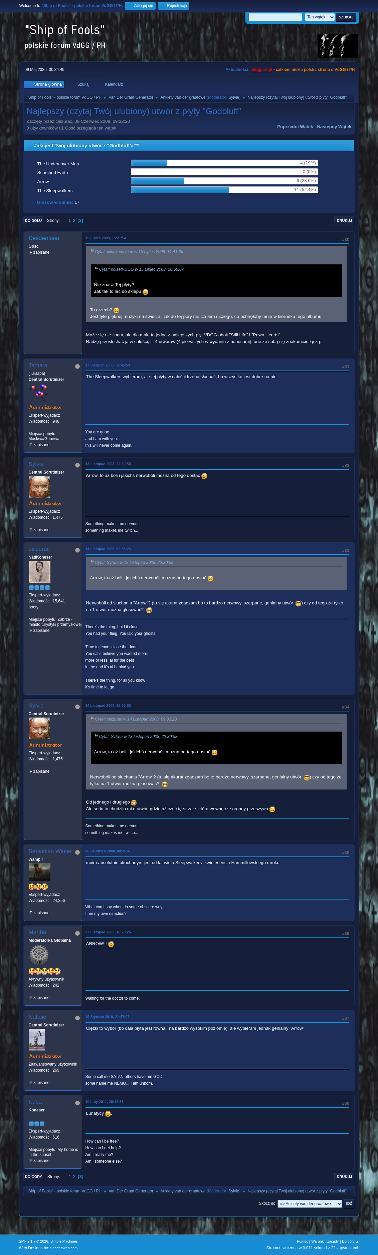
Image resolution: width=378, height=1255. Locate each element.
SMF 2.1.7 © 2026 (33, 1241)
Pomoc (302, 1241)
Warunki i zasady (325, 1241)
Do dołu (33, 221)
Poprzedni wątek (295, 126)
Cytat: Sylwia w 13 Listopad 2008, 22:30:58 (134, 562)
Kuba (35, 1102)
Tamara (38, 365)
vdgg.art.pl (262, 69)
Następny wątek (334, 126)
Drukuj (344, 221)
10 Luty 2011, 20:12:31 (104, 1102)
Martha (37, 932)
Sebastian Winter (50, 851)
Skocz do (267, 1203)
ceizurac (39, 549)
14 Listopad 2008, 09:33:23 (108, 549)
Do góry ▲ (350, 1241)
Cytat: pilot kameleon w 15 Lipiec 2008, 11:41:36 (139, 252)
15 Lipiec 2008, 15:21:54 (105, 238)
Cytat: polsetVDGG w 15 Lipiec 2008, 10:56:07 (141, 269)
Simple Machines (64, 1241)
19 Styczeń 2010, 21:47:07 (107, 1017)
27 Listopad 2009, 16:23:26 (108, 932)
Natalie (37, 1017)
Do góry (33, 1177)
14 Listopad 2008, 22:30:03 (108, 705)
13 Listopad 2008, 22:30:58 (108, 464)
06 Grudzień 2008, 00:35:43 (108, 851)
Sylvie (233, 97)
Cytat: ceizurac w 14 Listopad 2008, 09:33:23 (136, 719)
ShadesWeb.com (63, 1248)
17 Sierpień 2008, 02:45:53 (107, 365)
